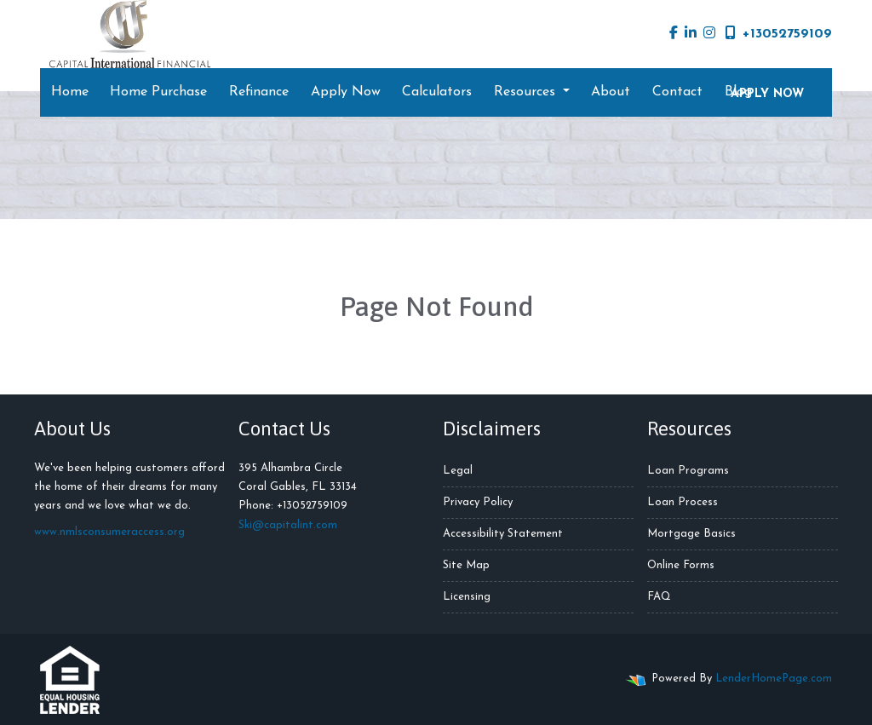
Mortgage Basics (691, 533)
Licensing (466, 596)
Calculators (437, 92)
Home (70, 92)
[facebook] (673, 34)
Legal (458, 470)
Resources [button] (526, 92)
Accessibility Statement (503, 533)
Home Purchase (158, 92)
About (610, 92)
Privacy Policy (478, 502)
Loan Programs (688, 470)
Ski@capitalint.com (287, 525)
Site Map (466, 565)
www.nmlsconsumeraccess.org (109, 532)
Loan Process (682, 502)
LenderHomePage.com (773, 678)
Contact (677, 92)
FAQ (659, 596)
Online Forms (680, 565)
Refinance (259, 92)
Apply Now (346, 92)
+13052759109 (779, 33)
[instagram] (709, 34)
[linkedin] (691, 34)
